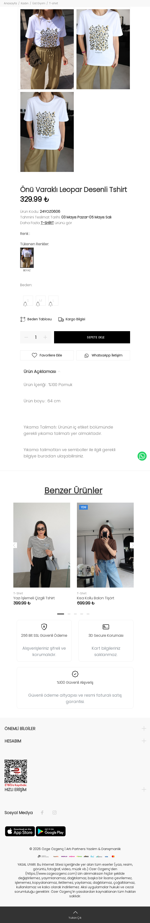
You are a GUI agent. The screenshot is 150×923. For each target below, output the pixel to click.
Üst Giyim (38, 3)
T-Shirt (47, 222)
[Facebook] (44, 813)
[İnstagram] (52, 813)
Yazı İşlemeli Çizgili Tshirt (34, 598)
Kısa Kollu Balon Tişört (95, 598)
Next (132, 545)
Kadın (25, 3)
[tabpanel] (42, 550)
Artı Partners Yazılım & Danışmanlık (93, 849)
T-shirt (53, 3)
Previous (14, 545)
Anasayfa (10, 3)
